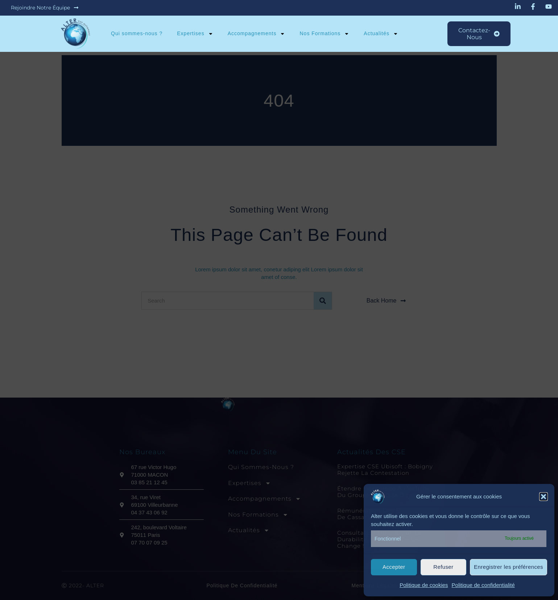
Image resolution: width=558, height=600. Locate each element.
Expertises (195, 34)
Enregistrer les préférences (508, 567)
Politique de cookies (424, 585)
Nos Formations (324, 34)
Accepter (394, 567)
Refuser (443, 567)
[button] (543, 496)
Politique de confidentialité (483, 585)
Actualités (381, 34)
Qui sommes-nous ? (136, 33)
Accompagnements (256, 34)
